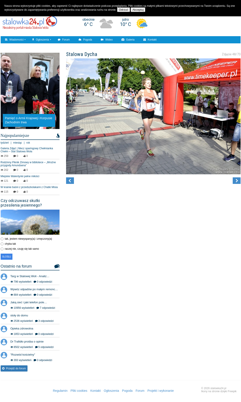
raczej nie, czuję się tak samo (22, 248)
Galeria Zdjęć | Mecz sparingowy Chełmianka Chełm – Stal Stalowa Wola (27, 150)
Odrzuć (123, 9)
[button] (70, 180)
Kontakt (150, 39)
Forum (64, 39)
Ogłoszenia (40, 39)
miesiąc (17, 142)
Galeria (128, 39)
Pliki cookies (78, 390)
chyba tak (10, 243)
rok (28, 142)
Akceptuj (138, 9)
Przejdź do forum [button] (14, 368)
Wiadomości (14, 39)
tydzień (5, 142)
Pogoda (85, 39)
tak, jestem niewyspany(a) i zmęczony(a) (28, 238)
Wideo (107, 39)
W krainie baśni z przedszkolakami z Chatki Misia (29, 187)
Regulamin (60, 390)
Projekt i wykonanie (160, 390)
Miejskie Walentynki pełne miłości (20, 176)
